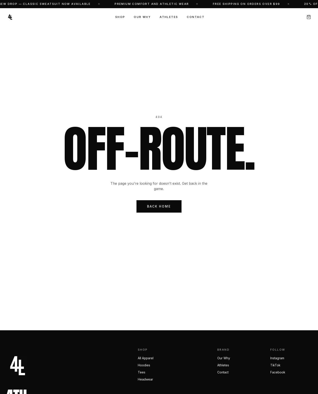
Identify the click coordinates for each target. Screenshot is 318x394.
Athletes (169, 17)
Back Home (159, 206)
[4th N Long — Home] (10, 17)
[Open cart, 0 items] (309, 17)
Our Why (142, 17)
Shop (120, 17)
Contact (195, 17)
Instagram (277, 358)
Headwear (145, 379)
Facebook (277, 372)
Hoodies (144, 365)
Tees (141, 372)
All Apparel (145, 358)
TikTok (275, 365)
